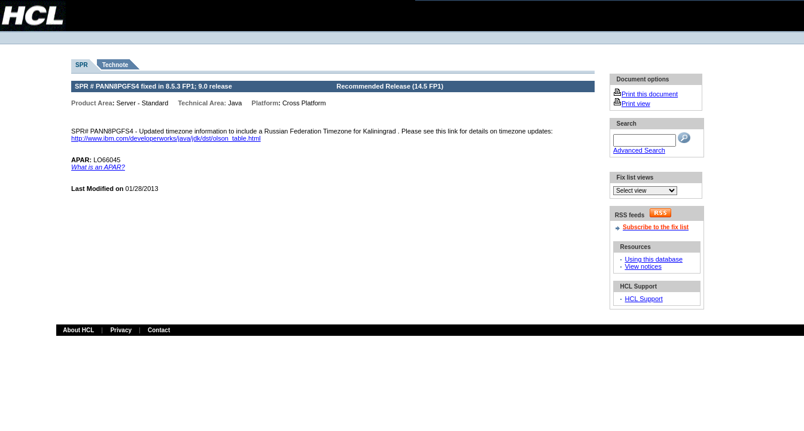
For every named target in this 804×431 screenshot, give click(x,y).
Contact (159, 330)
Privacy (121, 330)
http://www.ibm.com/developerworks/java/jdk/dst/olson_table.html (166, 138)
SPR (81, 65)
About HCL (78, 330)
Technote (115, 65)
